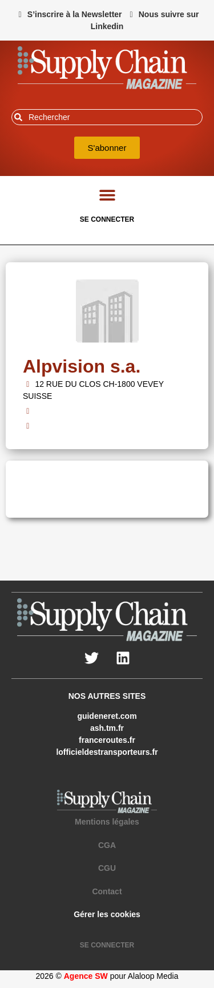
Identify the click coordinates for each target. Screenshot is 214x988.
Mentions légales (107, 821)
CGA (107, 845)
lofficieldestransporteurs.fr (107, 752)
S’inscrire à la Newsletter (74, 14)
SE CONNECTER (107, 219)
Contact (107, 891)
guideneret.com (106, 716)
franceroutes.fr (107, 740)
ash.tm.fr (107, 728)
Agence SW (86, 976)
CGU (107, 868)
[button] (107, 194)
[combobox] (107, 117)
